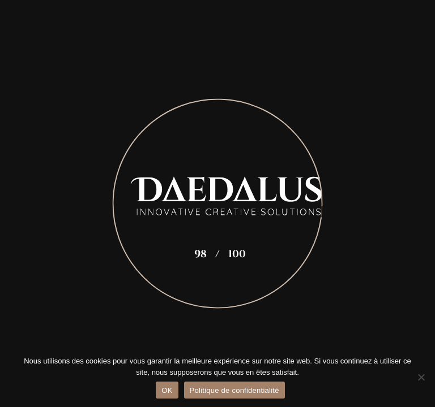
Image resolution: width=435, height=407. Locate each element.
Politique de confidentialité (234, 390)
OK (166, 390)
